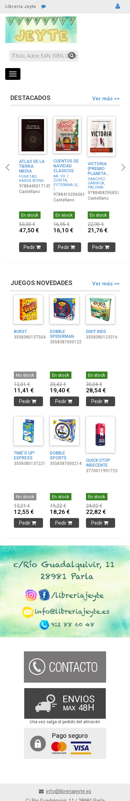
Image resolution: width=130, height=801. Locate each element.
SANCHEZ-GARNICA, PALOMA (97, 183)
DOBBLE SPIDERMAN (62, 334)
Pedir (33, 247)
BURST (20, 331)
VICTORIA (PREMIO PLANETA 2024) (97, 171)
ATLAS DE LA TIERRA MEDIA (32, 166)
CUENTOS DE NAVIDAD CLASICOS (66, 166)
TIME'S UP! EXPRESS (24, 455)
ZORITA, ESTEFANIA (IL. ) (66, 184)
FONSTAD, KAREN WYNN (31, 178)
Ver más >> (106, 98)
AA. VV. (59, 176)
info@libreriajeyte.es (68, 791)
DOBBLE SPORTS (58, 455)
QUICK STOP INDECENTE (98, 463)
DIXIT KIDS (96, 331)
